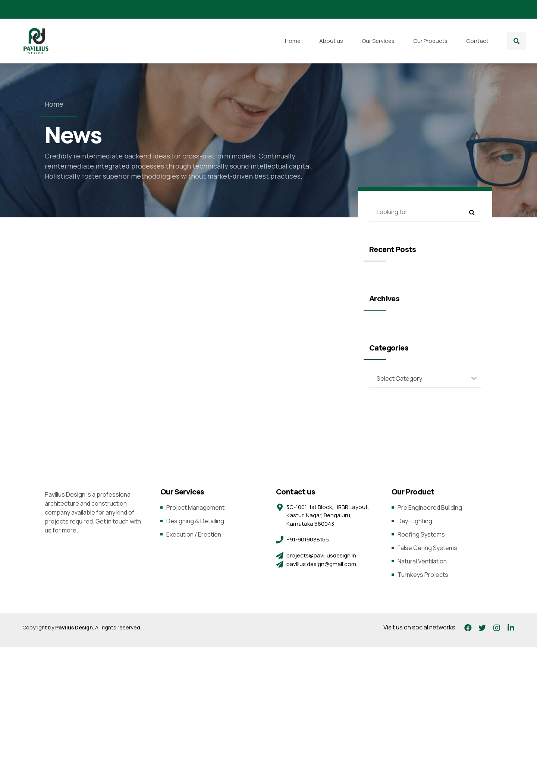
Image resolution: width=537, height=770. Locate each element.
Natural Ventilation (422, 561)
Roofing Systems (421, 534)
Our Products (430, 41)
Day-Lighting (415, 521)
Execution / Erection (193, 534)
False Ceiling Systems (427, 548)
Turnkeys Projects (423, 575)
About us (331, 41)
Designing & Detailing (195, 521)
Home (293, 41)
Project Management (195, 507)
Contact (477, 41)
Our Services (378, 41)
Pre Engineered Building (430, 507)
